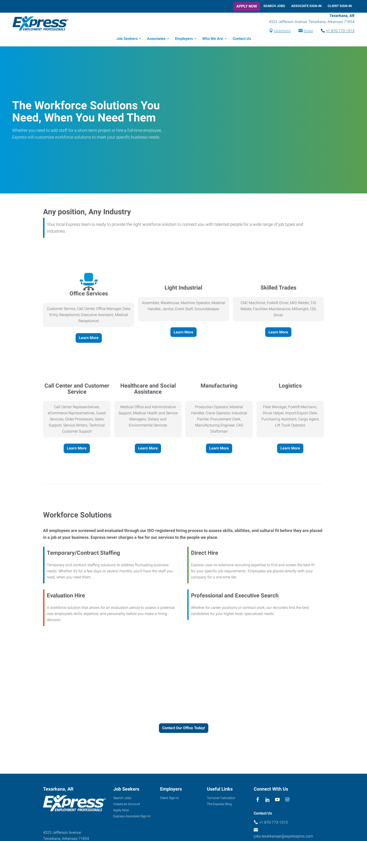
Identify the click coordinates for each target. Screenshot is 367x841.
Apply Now (246, 6)
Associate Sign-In (306, 6)
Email (305, 31)
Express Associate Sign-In (131, 817)
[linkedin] (267, 800)
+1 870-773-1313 (337, 31)
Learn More (89, 338)
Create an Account (126, 805)
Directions (280, 31)
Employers (184, 39)
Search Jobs (274, 6)
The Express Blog (219, 805)
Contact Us (242, 39)
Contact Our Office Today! (183, 728)
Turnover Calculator (221, 798)
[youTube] (277, 800)
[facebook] (257, 800)
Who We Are (212, 39)
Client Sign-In (340, 6)
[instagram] (287, 800)
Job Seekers (127, 39)
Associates (156, 39)
